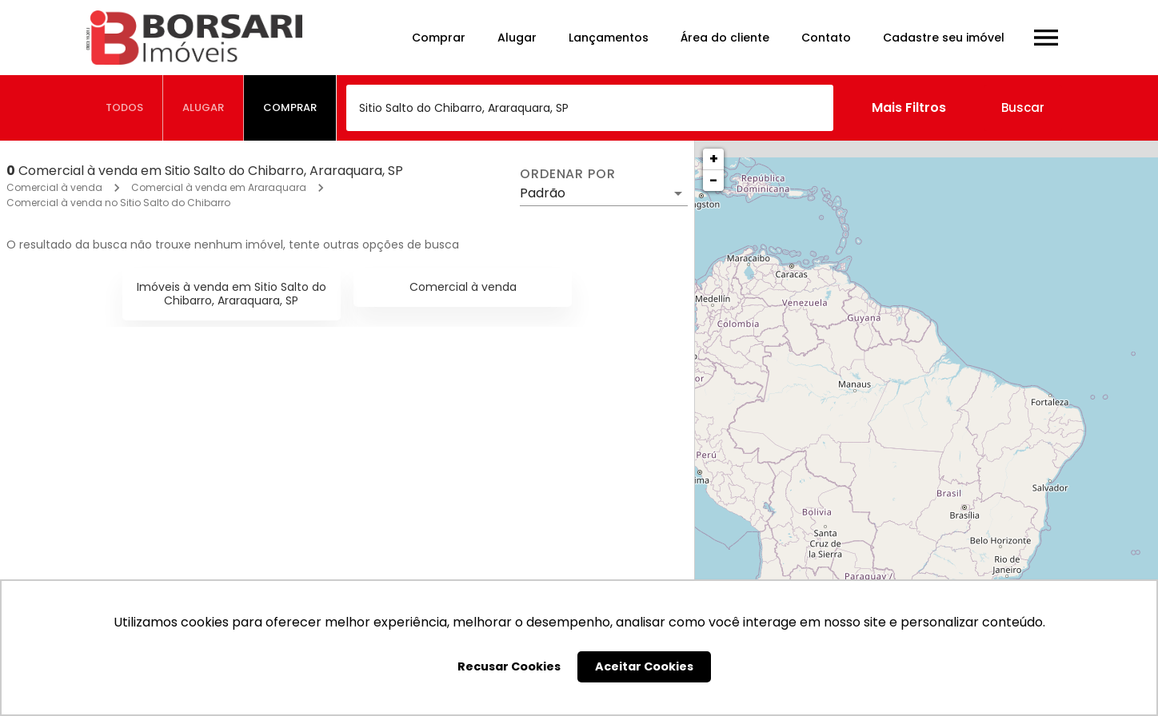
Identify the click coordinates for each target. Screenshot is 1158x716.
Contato (826, 38)
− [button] (713, 180)
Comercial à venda (54, 187)
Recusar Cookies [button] (509, 666)
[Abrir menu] (1046, 37)
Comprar (438, 38)
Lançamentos (609, 38)
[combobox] (589, 108)
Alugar (517, 38)
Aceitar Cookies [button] (644, 666)
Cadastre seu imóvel (943, 38)
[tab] (124, 108)
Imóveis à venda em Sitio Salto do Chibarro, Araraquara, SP (231, 293)
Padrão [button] (542, 193)
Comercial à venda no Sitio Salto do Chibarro (118, 202)
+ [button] (713, 159)
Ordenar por (568, 174)
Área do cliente (725, 38)
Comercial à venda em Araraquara (218, 187)
